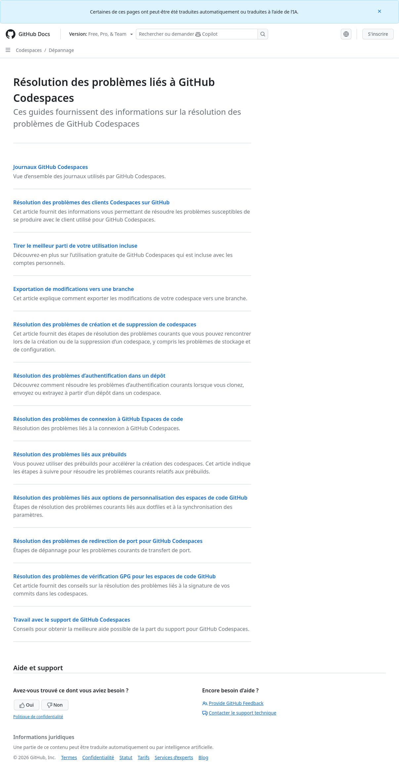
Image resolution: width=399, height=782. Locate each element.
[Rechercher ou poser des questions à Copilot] (202, 34)
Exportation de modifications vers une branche (73, 289)
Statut (125, 757)
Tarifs (143, 757)
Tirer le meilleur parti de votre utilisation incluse (75, 245)
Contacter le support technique (239, 713)
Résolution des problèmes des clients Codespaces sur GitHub (91, 202)
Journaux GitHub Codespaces (50, 167)
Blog (203, 757)
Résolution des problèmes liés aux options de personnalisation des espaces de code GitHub (130, 497)
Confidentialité (98, 757)
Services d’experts (174, 757)
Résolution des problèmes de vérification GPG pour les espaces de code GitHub (114, 576)
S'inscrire (378, 34)
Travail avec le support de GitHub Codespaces (71, 619)
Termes (69, 757)
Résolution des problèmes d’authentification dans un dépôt (89, 375)
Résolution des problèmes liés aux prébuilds (69, 454)
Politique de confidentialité (38, 717)
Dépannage (61, 50)
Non (55, 705)
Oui (27, 705)
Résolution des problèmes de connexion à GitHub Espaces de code (98, 419)
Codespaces (29, 50)
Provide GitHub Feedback (233, 703)
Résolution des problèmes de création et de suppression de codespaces (104, 324)
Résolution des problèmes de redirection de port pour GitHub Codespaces (108, 541)
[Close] (380, 11)
